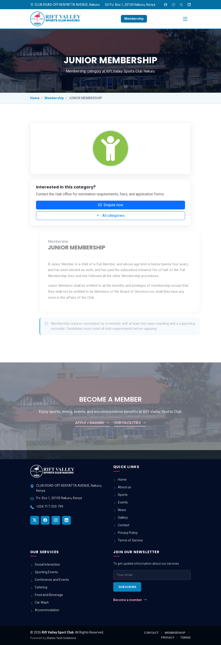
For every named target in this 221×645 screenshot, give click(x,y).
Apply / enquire (92, 433)
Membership (133, 18)
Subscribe (127, 587)
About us (124, 487)
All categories (109, 215)
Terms (185, 637)
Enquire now (109, 205)
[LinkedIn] (189, 4)
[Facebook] (165, 4)
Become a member (130, 600)
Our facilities (130, 433)
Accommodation (47, 610)
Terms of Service (130, 540)
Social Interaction (47, 564)
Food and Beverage (49, 595)
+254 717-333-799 (49, 506)
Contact (123, 525)
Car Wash (42, 602)
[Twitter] (181, 4)
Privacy (168, 637)
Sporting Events (46, 572)
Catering (41, 587)
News (122, 510)
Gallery (123, 517)
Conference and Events (52, 579)
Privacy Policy (128, 533)
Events (123, 502)
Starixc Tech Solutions (61, 638)
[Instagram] (173, 4)
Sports (123, 495)
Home (34, 98)
